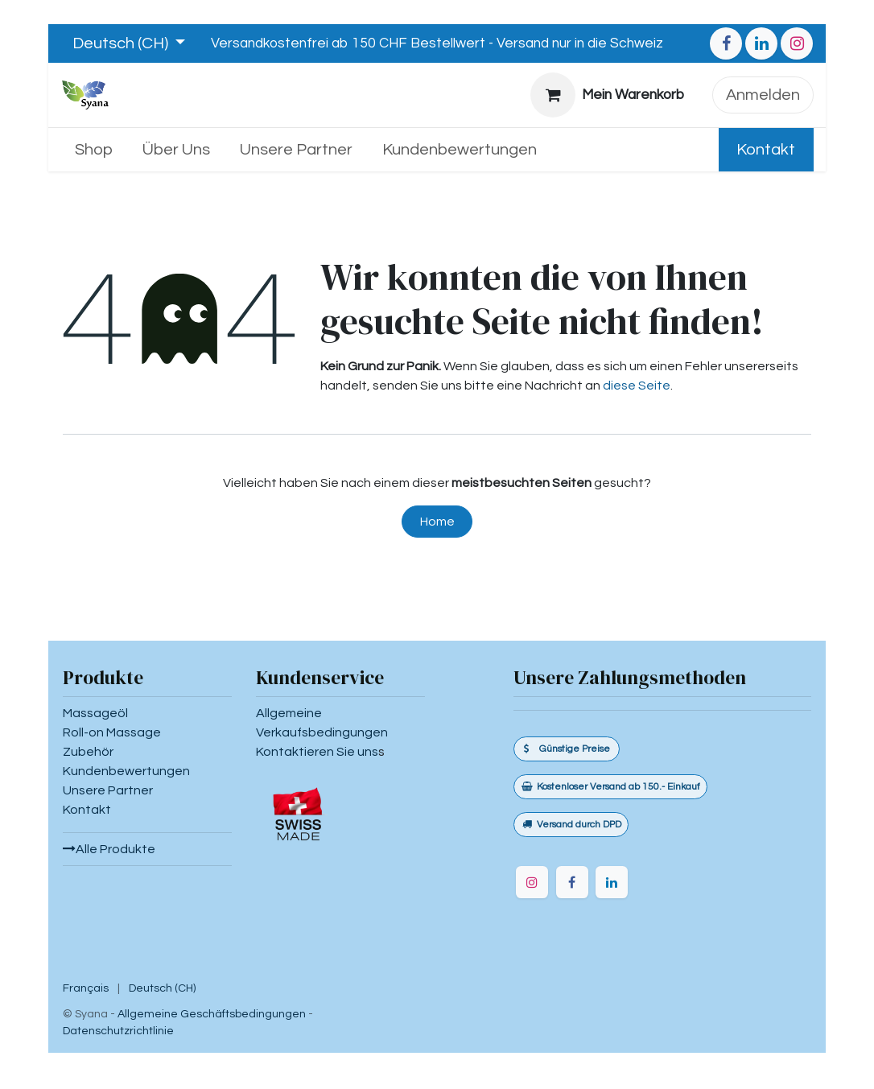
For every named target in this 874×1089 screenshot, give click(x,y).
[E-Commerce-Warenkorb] (608, 95)
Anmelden (763, 95)
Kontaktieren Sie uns (317, 751)
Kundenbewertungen (126, 771)
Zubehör (88, 751)
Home (437, 521)
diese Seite (636, 385)
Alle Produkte (109, 849)
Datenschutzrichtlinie (118, 1031)
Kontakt (765, 150)
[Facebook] (726, 43)
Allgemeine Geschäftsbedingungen (211, 1014)
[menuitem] (94, 149)
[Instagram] (797, 43)
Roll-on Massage (112, 732)
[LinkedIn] (761, 43)
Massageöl (95, 713)
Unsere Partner (108, 790)
